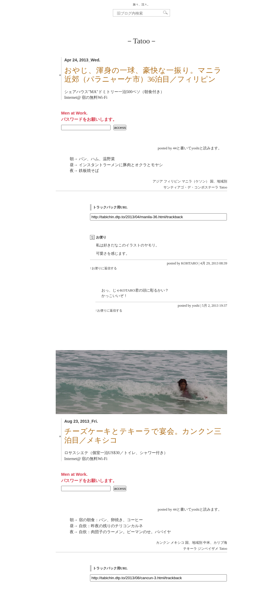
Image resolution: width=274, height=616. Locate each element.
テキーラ (190, 549)
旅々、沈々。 (141, 4)
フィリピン (172, 181)
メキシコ (177, 543)
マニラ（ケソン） (195, 181)
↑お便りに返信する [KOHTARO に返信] (103, 268)
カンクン (163, 543)
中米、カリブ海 (215, 543)
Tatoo (223, 187)
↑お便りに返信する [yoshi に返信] (108, 310)
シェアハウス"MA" (81, 91)
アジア (158, 181)
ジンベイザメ (208, 549)
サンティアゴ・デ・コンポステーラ (190, 187)
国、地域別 (218, 181)
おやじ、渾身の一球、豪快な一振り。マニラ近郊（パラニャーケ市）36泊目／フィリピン (142, 74)
